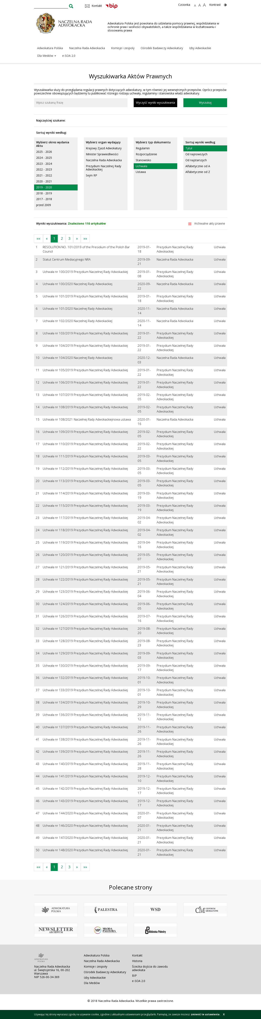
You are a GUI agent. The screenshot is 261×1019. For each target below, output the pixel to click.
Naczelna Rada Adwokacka (87, 48)
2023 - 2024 (44, 164)
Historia (137, 961)
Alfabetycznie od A (197, 166)
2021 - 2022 (44, 175)
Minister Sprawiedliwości (102, 154)
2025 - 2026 (44, 152)
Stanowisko (143, 160)
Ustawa (141, 172)
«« (38, 238)
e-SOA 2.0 (68, 56)
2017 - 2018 (44, 199)
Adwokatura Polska (50, 48)
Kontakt (137, 955)
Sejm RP (91, 175)
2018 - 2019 (44, 193)
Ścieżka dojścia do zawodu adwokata (150, 968)
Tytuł (188, 148)
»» (85, 238)
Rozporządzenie (146, 154)
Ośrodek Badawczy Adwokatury (162, 48)
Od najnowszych (196, 154)
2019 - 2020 (44, 187)
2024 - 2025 (44, 158)
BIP (134, 975)
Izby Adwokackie (200, 48)
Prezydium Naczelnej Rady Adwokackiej (103, 168)
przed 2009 (43, 205)
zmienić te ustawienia (205, 1014)
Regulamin (143, 148)
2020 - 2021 (44, 181)
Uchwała (141, 166)
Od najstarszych (196, 160)
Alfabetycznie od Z (197, 172)
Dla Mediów (46, 56)
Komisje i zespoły (123, 48)
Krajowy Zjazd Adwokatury (104, 148)
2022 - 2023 (44, 169)
